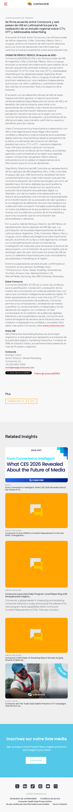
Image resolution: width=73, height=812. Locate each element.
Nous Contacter (60, 804)
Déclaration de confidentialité (23, 798)
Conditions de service (50, 798)
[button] (6, 4)
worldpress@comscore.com (19, 367)
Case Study (11, 701)
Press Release (13, 531)
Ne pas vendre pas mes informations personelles (27, 804)
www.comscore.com (53, 325)
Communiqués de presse (19, 18)
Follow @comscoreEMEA (47, 373)
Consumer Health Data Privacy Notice (35, 801)
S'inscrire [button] (36, 760)
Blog (8, 485)
